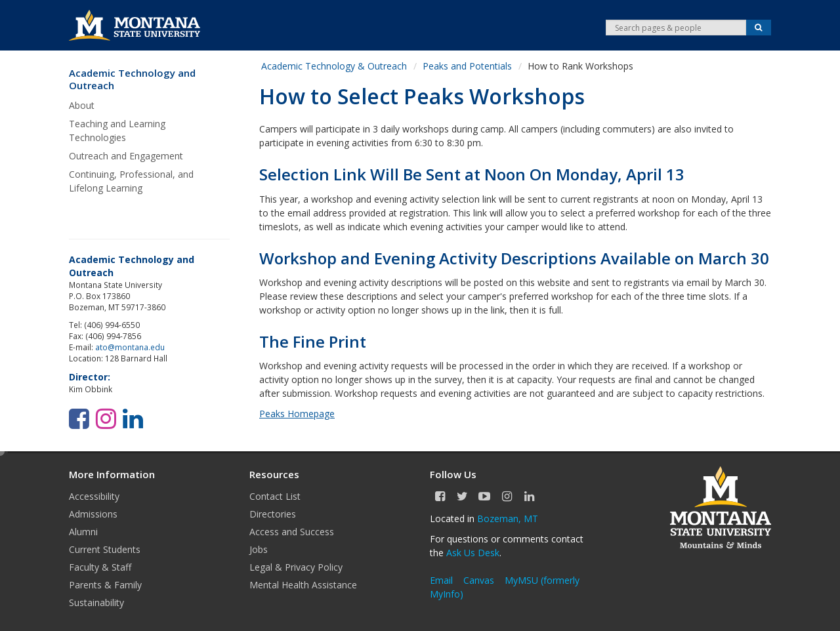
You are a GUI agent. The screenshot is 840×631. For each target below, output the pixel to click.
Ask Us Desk (472, 552)
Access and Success (291, 531)
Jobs (258, 549)
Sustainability (96, 602)
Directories (272, 514)
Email (441, 580)
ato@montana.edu (130, 347)
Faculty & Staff (100, 567)
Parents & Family (105, 585)
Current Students (104, 549)
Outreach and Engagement (126, 156)
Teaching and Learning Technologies (117, 130)
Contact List (275, 496)
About (81, 105)
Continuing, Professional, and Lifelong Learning (131, 181)
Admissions (93, 514)
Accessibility (94, 496)
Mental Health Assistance (303, 585)
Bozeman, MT (507, 518)
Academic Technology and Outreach (132, 79)
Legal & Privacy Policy (296, 567)
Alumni (83, 531)
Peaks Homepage (297, 413)
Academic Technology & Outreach (334, 66)
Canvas (478, 580)
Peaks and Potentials (467, 66)
